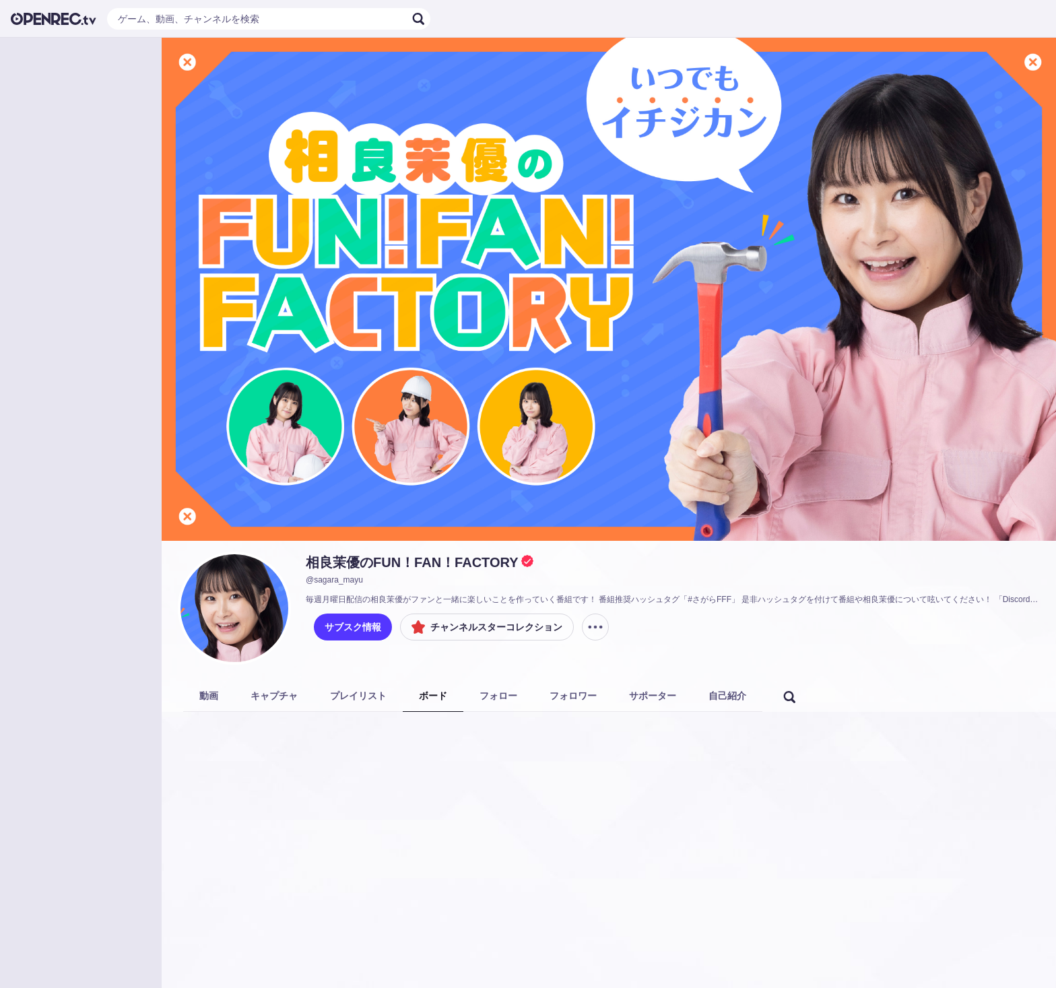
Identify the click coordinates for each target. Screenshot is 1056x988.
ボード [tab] (433, 695)
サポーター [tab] (652, 695)
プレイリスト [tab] (358, 695)
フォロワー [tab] (573, 695)
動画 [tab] (208, 695)
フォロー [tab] (498, 695)
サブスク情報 (353, 627)
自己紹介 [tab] (727, 695)
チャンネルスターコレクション (486, 627)
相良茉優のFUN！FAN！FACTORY (412, 562)
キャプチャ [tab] (274, 695)
